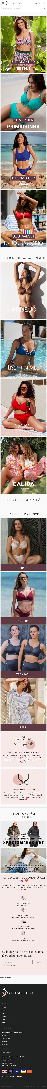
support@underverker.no (9, 1065)
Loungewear (5, 1019)
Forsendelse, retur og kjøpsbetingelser (12, 1032)
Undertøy (4, 1010)
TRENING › (23, 674)
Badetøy (4, 1016)
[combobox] (23, 8)
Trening (4, 1013)
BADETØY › (23, 621)
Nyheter (4, 1007)
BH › (23, 567)
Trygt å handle (6, 1038)
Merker (4, 1022)
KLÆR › (23, 727)
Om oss (4, 1035)
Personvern (5, 1044)
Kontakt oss (5, 1041)
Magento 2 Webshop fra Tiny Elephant (34, 1087)
